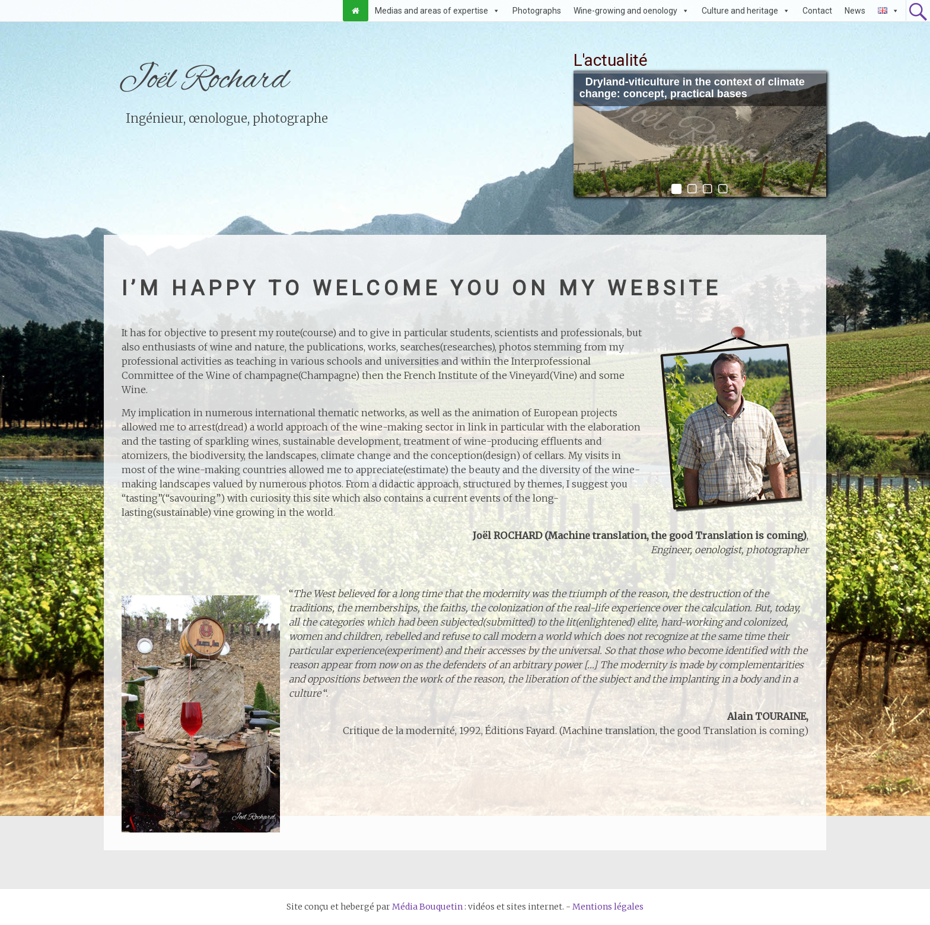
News (855, 10)
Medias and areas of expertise (431, 10)
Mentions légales (608, 906)
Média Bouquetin (427, 906)
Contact (817, 10)
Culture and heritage (740, 10)
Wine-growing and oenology (625, 10)
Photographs (536, 10)
